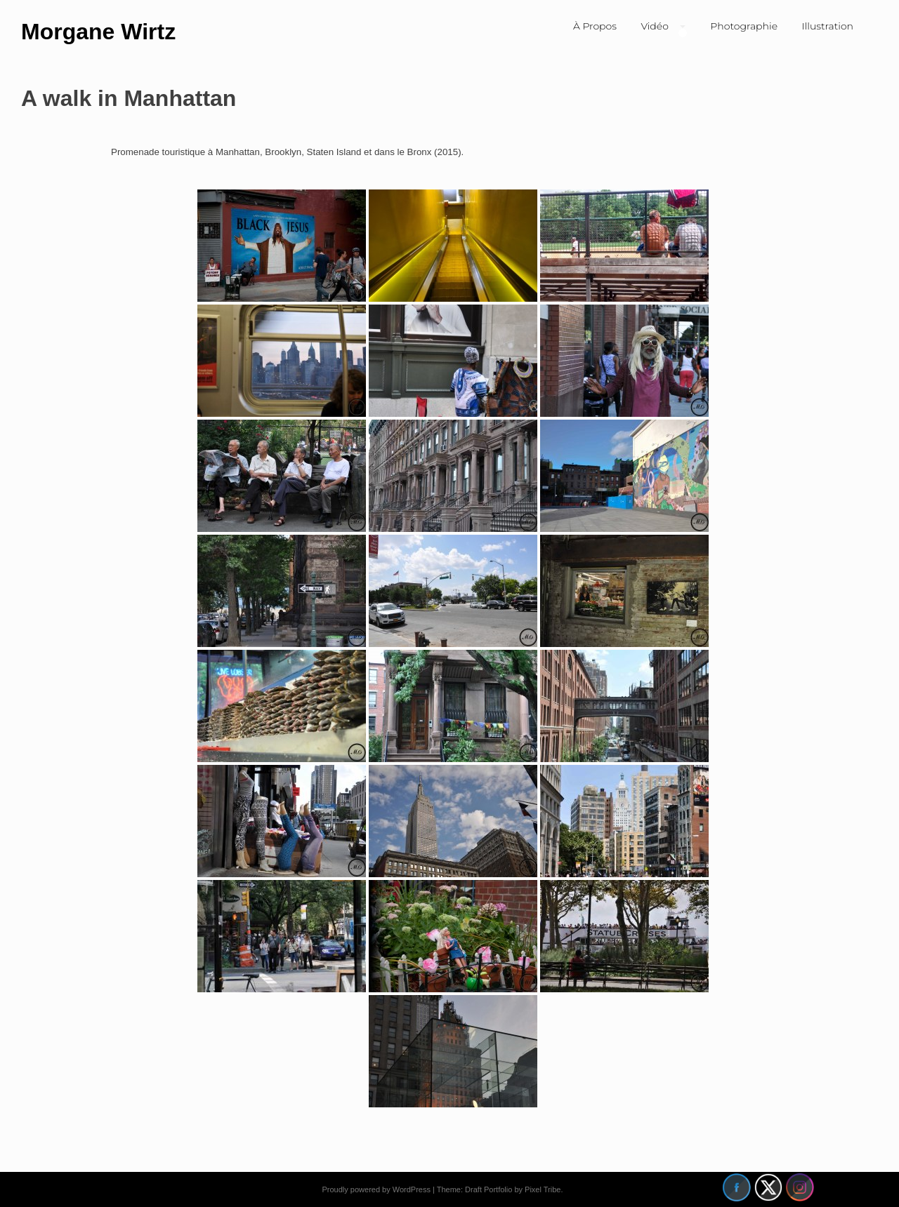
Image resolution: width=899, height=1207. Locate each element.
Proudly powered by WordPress (376, 1189)
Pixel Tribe (542, 1189)
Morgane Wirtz (98, 31)
